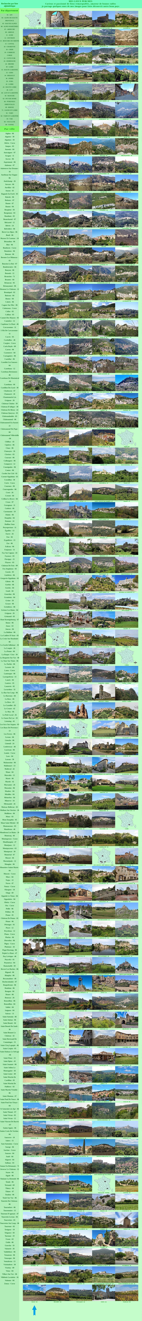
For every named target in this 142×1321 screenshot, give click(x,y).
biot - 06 (9, 245)
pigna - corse (9, 944)
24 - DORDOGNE (10, 61)
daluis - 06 (9, 515)
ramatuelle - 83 (10, 966)
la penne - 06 (9, 651)
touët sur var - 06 (10, 1198)
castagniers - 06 (9, 356)
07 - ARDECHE (9, 29)
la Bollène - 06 (9, 632)
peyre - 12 (9, 928)
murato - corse (9, 874)
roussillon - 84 (9, 1004)
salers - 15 (10, 1141)
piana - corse (9, 934)
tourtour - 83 (10, 1226)
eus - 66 (10, 537)
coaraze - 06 (10, 458)
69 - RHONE (9, 107)
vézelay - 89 (9, 1268)
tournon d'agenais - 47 (9, 1214)
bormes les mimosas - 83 (9, 259)
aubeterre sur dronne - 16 (9, 170)
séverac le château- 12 (126, 592)
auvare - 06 (9, 184)
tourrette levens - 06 (9, 1217)
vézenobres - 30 (81, 865)
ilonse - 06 (10, 623)
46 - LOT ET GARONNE (9, 93)
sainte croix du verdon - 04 (34, 82)
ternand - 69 (10, 1185)
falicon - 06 (9, 546)
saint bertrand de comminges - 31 (10, 1040)
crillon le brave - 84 (10, 499)
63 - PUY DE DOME (9, 98)
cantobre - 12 (9, 321)
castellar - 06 (10, 359)
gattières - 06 (9, 575)
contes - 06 (9, 470)
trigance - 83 (10, 1233)
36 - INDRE (10, 78)
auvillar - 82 (9, 187)
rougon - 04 (9, 991)
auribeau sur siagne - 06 (9, 176)
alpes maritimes (34, 119)
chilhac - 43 (9, 442)
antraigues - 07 (9, 153)
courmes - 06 (10, 486)
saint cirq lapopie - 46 (10, 1045)
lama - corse (9, 670)
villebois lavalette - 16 (9, 1277)
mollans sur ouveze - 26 (127, 810)
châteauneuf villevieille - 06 (9, 436)
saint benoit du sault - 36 (9, 1027)
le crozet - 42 (9, 709)
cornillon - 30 (9, 480)
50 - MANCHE (10, 96)
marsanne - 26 (9, 785)
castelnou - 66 (9, 384)
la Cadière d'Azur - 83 (10, 635)
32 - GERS (9, 72)
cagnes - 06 (57, 173)
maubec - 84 (9, 791)
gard (126, 829)
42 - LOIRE (10, 84)
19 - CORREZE (9, 52)
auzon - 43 (9, 191)
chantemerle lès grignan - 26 (9, 398)
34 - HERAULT (10, 75)
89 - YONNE (9, 124)
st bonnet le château (34, 919)
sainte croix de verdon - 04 (9, 1132)
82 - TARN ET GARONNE (9, 116)
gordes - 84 (9, 588)
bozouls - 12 (9, 273)
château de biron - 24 (9, 410)
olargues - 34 (10, 890)
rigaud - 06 (9, 972)
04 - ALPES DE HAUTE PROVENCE (10, 19)
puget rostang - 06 (9, 950)
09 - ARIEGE (9, 32)
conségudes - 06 (9, 467)
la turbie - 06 (9, 664)
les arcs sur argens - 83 (9, 724)
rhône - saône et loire (57, 1029)
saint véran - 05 (9, 1115)
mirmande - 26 (9, 804)
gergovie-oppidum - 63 (9, 578)
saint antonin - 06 (10, 1017)
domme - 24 (9, 521)
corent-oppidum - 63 (9, 477)
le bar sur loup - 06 (9, 693)
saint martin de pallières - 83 (9, 1085)
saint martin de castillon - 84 (103, 1283)
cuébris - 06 (9, 508)
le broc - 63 (9, 702)
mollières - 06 (9, 813)
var (57, 1083)
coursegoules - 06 (9, 489)
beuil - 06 (9, 235)
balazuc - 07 (9, 200)
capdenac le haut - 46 (10, 324)
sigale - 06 (10, 1176)
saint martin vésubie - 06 (9, 1091)
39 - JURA (9, 81)
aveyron (57, 556)
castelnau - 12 (9, 369)
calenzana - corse (10, 308)
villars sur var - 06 (9, 1274)
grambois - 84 (9, 597)
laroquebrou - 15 (9, 677)
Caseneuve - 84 (126, 1211)
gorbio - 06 (9, 585)
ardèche (127, 446)
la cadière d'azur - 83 (34, 1156)
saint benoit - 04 (9, 1023)
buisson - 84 (9, 296)
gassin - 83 (9, 572)
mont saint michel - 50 (9, 823)
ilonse (34, 264)
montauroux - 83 (9, 826)
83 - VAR (10, 119)
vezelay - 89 (126, 1302)
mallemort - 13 (9, 766)
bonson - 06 (9, 254)
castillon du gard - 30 (9, 388)
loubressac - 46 (10, 747)
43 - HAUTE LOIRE (9, 87)
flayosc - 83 (9, 562)
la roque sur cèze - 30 (127, 847)
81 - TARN (9, 113)
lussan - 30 (9, 759)
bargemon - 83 (9, 213)
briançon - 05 (126, 82)
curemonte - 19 (10, 512)
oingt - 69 (9, 893)
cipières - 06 (9, 445)
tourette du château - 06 (9, 1202)
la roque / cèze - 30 (9, 655)
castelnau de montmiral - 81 (9, 379)
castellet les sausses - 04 (103, 28)
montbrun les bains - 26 (9, 832)
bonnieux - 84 (9, 251)
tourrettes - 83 (9, 1220)
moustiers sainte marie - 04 (9, 869)
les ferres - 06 (9, 734)
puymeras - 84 (126, 1265)
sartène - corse (9, 1150)
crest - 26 (9, 492)
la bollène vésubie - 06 (57, 264)
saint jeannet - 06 (10, 1064)
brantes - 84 (9, 280)
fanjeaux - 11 (9, 550)
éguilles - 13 (9, 531)
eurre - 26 (10, 534)
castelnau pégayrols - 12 (57, 574)
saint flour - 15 (10, 1058)
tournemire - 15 (9, 1211)
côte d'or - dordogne (80, 738)
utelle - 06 (10, 1242)
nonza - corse (9, 886)
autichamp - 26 (9, 181)
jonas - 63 (9, 626)
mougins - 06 (10, 864)
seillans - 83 (9, 1163)
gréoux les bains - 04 (9, 610)
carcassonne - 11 (9, 327)
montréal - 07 (9, 855)
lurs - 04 (9, 756)
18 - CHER (9, 49)
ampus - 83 (9, 146)
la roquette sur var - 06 (9, 658)
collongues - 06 (9, 461)
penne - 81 (10, 915)
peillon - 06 (9, 912)
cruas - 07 (10, 502)
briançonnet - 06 (9, 286)
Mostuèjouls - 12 (126, 574)
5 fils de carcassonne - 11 (57, 537)
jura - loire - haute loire (34, 901)
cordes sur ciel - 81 (9, 473)
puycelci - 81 (10, 960)
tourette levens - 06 (103, 428)
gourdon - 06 (10, 594)
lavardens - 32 (9, 689)
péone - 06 (10, 921)
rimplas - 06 (10, 975)
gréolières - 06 (9, 607)
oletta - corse (9, 902)
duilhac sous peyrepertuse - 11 (9, 525)
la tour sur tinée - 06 (9, 661)
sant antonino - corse (9, 1144)
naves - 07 (10, 883)
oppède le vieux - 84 (9, 896)
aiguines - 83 (10, 140)
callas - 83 (10, 311)
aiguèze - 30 (9, 137)
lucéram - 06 (10, 750)
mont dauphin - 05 (9, 820)
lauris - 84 (9, 680)
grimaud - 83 (9, 616)
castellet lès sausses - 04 (9, 363)
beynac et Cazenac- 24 (57, 756)
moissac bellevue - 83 (104, 1156)
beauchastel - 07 (9, 219)
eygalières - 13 (9, 540)
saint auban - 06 (9, 1020)
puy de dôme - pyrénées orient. (34, 992)
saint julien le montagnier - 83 (9, 1069)
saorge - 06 (9, 1147)
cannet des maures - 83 (9, 318)
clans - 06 (9, 448)
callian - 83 (9, 315)
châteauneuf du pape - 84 (10, 430)
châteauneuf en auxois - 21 (9, 424)
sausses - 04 (9, 1153)
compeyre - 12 (9, 464)
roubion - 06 (10, 988)
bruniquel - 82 (9, 292)
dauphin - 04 (10, 518)
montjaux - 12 (9, 845)
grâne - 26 (10, 601)
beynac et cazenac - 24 (10, 238)
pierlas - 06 (9, 937)
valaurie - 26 (10, 1249)
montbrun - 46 (9, 829)
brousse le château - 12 (9, 289)
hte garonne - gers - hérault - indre (104, 865)
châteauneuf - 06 (9, 419)
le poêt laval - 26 (10, 715)
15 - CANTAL (9, 44)
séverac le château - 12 (9, 1169)
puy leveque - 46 (103, 956)
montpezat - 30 (9, 852)
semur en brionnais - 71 (9, 1166)
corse (127, 665)
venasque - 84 (9, 1258)
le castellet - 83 (9, 705)
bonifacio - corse (9, 248)
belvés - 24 (10, 226)
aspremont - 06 (10, 162)
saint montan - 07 (10, 1096)
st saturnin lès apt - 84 (9, 1109)
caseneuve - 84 (9, 353)
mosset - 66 (9, 858)
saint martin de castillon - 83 (9, 1078)
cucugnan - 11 (9, 505)
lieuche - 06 (9, 740)
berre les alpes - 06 (9, 232)
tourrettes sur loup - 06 (9, 1223)
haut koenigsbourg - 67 (9, 620)
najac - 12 (10, 880)
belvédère (80, 137)
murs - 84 (9, 877)
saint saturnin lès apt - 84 (126, 1283)
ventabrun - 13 (9, 1261)
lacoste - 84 (9, 667)
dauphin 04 (126, 28)
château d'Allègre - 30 (80, 847)
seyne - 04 (10, 1172)
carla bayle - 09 (9, 346)
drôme (34, 774)
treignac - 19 (10, 1230)
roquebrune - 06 (9, 985)
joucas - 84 (9, 629)
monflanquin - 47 (9, 842)
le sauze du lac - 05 (9, 718)
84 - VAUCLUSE (9, 122)
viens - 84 (9, 1271)
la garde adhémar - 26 (9, 645)
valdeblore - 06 (9, 1252)
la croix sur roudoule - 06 (9, 640)
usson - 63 (10, 1239)
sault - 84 (9, 1157)
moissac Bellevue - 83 (9, 807)
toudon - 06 (9, 1195)
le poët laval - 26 (57, 810)
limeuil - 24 (9, 743)
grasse (103, 246)
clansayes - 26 (9, 451)
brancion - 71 (9, 276)
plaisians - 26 (10, 947)
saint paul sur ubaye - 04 (9, 1104)
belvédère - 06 (9, 229)
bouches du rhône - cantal (34, 610)
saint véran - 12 (9, 1118)
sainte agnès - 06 (9, 1128)
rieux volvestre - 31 (126, 865)
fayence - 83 (9, 556)
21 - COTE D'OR (9, 58)
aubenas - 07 (10, 165)
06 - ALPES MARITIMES (9, 26)
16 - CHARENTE (9, 46)
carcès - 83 (9, 337)
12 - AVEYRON (9, 38)
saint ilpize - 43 (10, 1061)
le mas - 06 (9, 712)
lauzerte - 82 (10, 686)
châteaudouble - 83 (9, 416)
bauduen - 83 (10, 216)
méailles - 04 (10, 794)
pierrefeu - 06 (9, 940)
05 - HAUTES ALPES (9, 23)
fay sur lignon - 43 (9, 553)
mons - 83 (9, 817)
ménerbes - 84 (9, 797)
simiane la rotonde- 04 (9, 1179)
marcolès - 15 (9, 775)
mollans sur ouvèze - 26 (9, 810)
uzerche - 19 (9, 1245)
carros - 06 (9, 350)
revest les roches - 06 (9, 969)
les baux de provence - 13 (9, 729)
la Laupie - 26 (9, 648)
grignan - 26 (10, 613)
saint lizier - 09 (9, 1074)
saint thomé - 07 (9, 1112)
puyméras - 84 (9, 963)
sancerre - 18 (10, 1137)
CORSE (9, 55)
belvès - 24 (34, 756)
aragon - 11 (9, 156)
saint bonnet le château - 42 (9, 1034)
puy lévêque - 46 (9, 956)
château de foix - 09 (10, 566)
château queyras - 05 (9, 413)
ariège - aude (34, 519)
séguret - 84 (9, 1160)
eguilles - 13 (57, 610)
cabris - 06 (9, 302)
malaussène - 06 (9, 763)
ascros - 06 (9, 159)
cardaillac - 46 (9, 340)
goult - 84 (9, 591)
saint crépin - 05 (9, 1048)
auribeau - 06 (127, 119)
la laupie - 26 (34, 810)
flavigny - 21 (10, 559)
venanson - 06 (9, 1255)
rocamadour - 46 (9, 979)
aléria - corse (9, 143)
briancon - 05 (9, 283)
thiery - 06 (9, 1188)
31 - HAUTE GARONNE (9, 70)
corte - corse (9, 483)
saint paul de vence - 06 (9, 1099)
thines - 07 (9, 1191)
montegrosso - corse (9, 839)
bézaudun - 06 (9, 241)
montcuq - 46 (10, 836)
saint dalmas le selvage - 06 (9, 1053)
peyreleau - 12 (9, 931)
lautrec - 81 (9, 683)
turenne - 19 (10, 1236)
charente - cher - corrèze (57, 647)
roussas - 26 (9, 998)
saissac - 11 (9, 1014)
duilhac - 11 (103, 537)
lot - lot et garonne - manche (57, 938)
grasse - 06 (9, 604)
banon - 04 (9, 207)
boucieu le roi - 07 (9, 264)
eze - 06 (10, 543)
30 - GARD (9, 67)
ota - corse (9, 906)
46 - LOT (10, 90)
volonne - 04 (9, 1280)
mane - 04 (9, 772)
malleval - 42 (10, 769)
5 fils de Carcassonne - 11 (10, 332)
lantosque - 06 (9, 674)
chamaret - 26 (9, 394)
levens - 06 (9, 737)
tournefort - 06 (9, 1207)
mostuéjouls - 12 (9, 861)
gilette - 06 (9, 581)
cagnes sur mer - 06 (9, 305)
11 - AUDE (9, 35)
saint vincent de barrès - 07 (9, 1123)
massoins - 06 (9, 788)
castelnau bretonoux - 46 (9, 373)
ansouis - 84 (9, 149)
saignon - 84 (9, 1010)
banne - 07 (9, 203)
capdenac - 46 (80, 938)
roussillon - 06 (9, 1001)
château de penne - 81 (9, 918)
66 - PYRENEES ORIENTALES (9, 103)
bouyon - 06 (9, 270)
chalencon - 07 (9, 391)
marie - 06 (10, 778)
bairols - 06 (9, 197)
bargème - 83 (10, 210)
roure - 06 (10, 994)
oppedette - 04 (9, 899)
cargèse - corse (10, 343)
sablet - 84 (10, 1007)
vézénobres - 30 (10, 1265)
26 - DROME (9, 64)
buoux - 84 (9, 299)
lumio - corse (9, 753)
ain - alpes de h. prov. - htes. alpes (34, 28)
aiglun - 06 (9, 133)
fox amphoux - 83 (10, 569)
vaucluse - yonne (103, 1192)
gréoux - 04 (34, 46)
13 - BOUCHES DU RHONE (9, 41)
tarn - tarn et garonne (57, 1047)
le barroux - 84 (10, 696)
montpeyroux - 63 (10, 848)
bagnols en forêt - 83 (9, 194)
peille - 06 (9, 909)
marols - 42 (9, 782)
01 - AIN (9, 15)
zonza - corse (9, 1284)
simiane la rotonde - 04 (80, 82)
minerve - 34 (10, 801)
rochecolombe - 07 (9, 982)
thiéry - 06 (103, 410)
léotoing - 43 (10, 721)
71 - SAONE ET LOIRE (9, 110)
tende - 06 (10, 1182)
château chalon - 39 (9, 404)
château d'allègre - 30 (9, 407)
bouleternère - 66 (9, 267)
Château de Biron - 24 (80, 756)
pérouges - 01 (10, 925)
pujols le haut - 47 (9, 953)
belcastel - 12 (10, 222)
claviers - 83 (10, 454)
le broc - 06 (9, 699)
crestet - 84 (9, 496)
